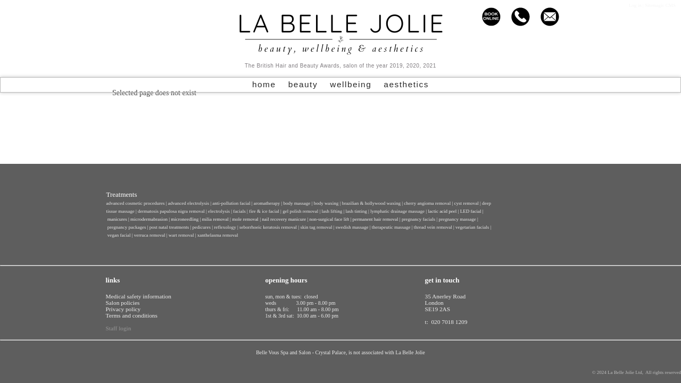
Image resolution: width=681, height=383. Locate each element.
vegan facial (119, 235)
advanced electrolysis (188, 203)
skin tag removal (316, 227)
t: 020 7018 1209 (446, 322)
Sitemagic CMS (660, 5)
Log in (635, 5)
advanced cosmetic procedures (135, 203)
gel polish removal (300, 211)
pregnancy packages (126, 227)
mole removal (245, 219)
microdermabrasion (149, 219)
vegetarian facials (472, 227)
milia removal (215, 219)
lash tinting (356, 211)
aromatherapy (267, 203)
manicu (114, 219)
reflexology (225, 227)
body (326, 203)
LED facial (470, 211)
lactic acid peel (442, 211)
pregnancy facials (418, 219)
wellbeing (350, 84)
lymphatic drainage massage (397, 211)
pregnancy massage (457, 219)
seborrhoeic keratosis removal (268, 227)
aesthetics (406, 84)
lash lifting (331, 211)
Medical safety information (138, 296)
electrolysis (219, 211)
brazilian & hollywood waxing (371, 203)
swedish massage (352, 227)
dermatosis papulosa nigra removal (171, 211)
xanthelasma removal (217, 235)
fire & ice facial (264, 211)
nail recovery (274, 219)
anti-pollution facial (231, 203)
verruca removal (149, 235)
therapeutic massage (391, 227)
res (124, 219)
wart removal (181, 235)
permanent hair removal (375, 219)
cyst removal (466, 203)
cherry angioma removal (428, 203)
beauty (303, 84)
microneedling (184, 219)
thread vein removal (433, 227)
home (264, 84)
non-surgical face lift (329, 219)
